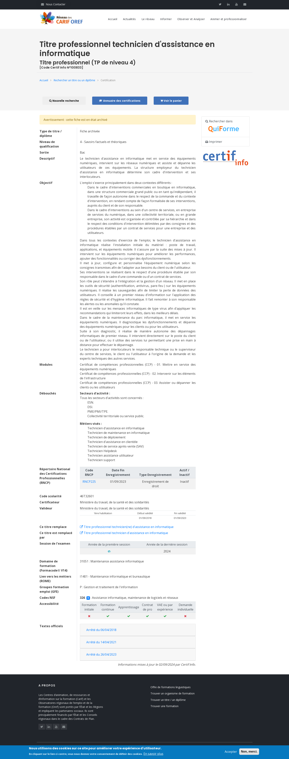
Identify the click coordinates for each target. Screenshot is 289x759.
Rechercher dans (224, 127)
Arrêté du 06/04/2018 (101, 630)
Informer (166, 19)
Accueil (112, 19)
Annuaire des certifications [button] (119, 100)
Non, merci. (249, 751)
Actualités (129, 19)
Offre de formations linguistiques (179, 687)
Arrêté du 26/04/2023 (101, 654)
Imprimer (213, 142)
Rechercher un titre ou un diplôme (74, 80)
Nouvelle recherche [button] (64, 100)
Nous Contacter (53, 4)
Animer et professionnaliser (228, 19)
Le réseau (148, 19)
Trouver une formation (173, 706)
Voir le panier (171, 100)
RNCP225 (89, 481)
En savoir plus (153, 754)
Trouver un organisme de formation (181, 693)
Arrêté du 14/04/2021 (101, 642)
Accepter (231, 752)
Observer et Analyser (191, 19)
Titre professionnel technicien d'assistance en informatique (124, 533)
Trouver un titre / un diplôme (177, 700)
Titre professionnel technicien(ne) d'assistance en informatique (127, 527)
